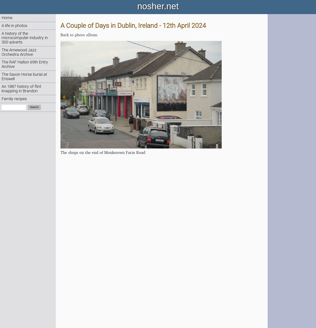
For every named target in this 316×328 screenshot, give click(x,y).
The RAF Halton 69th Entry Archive (25, 64)
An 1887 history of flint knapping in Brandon (21, 88)
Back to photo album (78, 34)
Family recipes (14, 99)
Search (34, 107)
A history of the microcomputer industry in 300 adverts (25, 38)
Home (7, 18)
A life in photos (14, 25)
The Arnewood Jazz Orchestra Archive (19, 52)
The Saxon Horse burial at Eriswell (24, 76)
